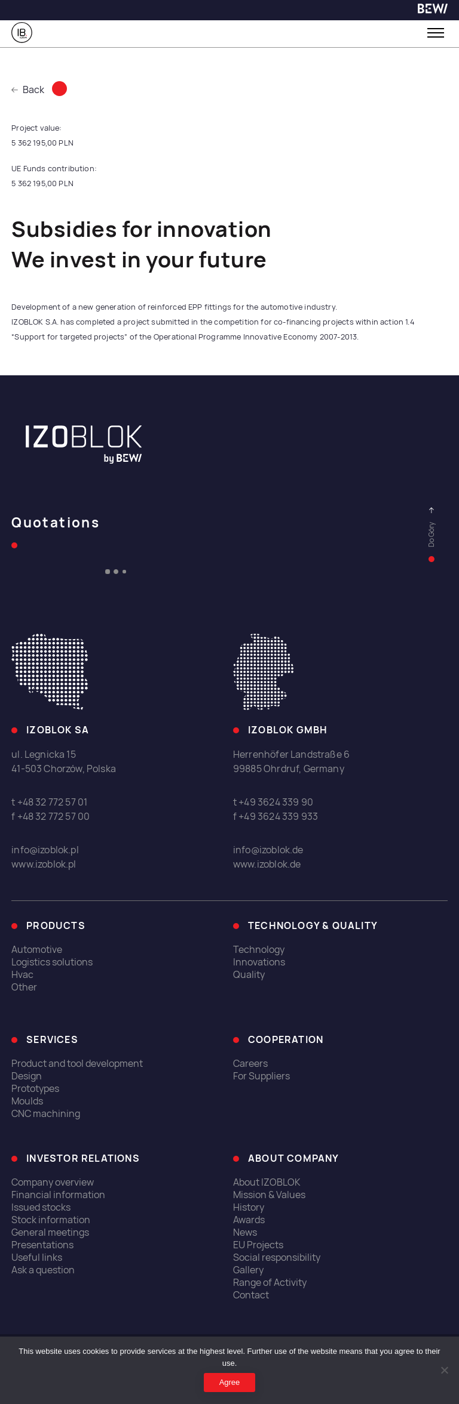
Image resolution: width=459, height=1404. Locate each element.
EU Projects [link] (258, 1245)
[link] (433, 10)
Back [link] (27, 90)
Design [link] (26, 1076)
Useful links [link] (36, 1257)
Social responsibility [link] (276, 1257)
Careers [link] (250, 1063)
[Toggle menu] (436, 33)
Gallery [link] (248, 1270)
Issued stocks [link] (41, 1207)
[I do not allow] (444, 1370)
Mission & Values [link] (269, 1195)
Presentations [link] (42, 1245)
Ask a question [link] (43, 1270)
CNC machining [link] (45, 1113)
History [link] (248, 1207)
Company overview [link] (52, 1182)
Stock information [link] (50, 1220)
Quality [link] (249, 974)
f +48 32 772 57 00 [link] (50, 816)
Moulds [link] (27, 1101)
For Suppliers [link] (261, 1076)
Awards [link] (249, 1220)
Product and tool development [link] (77, 1063)
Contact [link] (251, 1295)
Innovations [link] (259, 962)
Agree (229, 1382)
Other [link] (24, 987)
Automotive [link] (36, 949)
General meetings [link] (50, 1232)
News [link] (245, 1232)
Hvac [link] (22, 974)
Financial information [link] (58, 1195)
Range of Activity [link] (270, 1282)
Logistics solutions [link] (52, 962)
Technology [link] (258, 949)
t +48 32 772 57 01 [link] (49, 802)
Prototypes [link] (35, 1088)
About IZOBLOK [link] (267, 1182)
